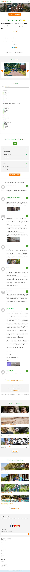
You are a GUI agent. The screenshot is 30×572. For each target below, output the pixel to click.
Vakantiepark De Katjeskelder (6, 492)
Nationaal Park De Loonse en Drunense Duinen (9, 424)
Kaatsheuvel (20, 6)
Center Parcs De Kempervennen (7, 503)
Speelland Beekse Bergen (6, 446)
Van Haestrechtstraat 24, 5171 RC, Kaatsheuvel (15, 52)
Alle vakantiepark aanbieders (4, 566)
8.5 (6, 483)
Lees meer (15, 31)
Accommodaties (7, 86)
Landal (1, 562)
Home (1, 542)
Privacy (2, 550)
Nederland (10, 6)
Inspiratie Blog (2, 555)
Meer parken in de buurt (15, 508)
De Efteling (3, 413)
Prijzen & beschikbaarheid (15, 14)
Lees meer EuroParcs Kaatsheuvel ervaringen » (15, 380)
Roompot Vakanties (3, 565)
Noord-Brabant (14, 6)
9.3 (7, 472)
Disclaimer (2, 551)
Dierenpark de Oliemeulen (6, 435)
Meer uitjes (15, 451)
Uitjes (1, 556)
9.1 (7, 504)
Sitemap (2, 557)
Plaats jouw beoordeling (14, 174)
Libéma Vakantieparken (4, 564)
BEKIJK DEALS (20, 570)
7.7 (6, 493)
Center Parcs (2, 561)
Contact (2, 545)
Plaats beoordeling (14, 390)
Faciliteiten (2, 86)
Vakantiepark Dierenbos (5, 481)
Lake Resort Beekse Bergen (6, 470)
